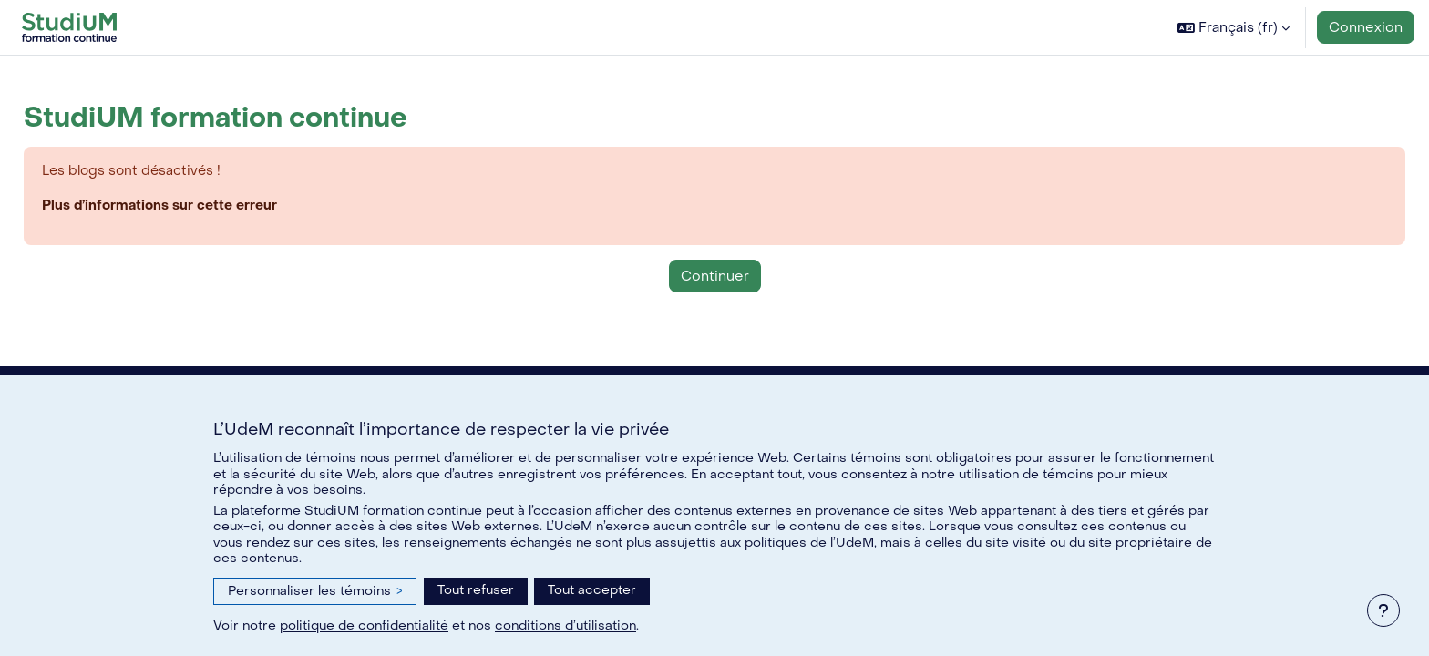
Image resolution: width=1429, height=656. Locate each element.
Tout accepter (592, 590)
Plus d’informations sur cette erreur (203, 207)
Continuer (715, 277)
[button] (1233, 27)
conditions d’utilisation (565, 625)
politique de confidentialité (364, 625)
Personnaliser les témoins (315, 591)
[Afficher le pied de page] (1383, 610)
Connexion (1366, 27)
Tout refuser (475, 590)
